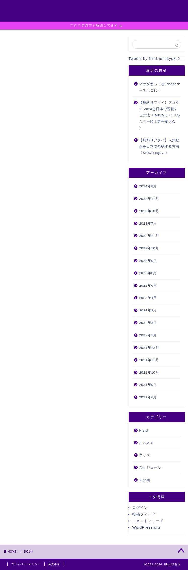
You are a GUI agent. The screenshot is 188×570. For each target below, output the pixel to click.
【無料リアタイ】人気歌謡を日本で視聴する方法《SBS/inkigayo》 (159, 146)
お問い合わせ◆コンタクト (156, 7)
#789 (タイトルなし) (151, 2)
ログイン (140, 507)
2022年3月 (148, 310)
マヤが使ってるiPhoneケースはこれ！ (159, 87)
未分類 (144, 480)
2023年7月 (148, 223)
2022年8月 (148, 273)
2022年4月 (148, 298)
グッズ (144, 455)
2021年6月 (148, 397)
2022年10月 (149, 248)
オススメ (146, 443)
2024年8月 (148, 186)
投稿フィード (144, 514)
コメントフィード (148, 521)
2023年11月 (149, 199)
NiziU (143, 430)
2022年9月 (148, 261)
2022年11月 (149, 236)
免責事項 (54, 564)
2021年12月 (149, 348)
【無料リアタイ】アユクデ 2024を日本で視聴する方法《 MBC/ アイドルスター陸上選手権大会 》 (159, 115)
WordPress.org (146, 527)
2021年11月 (149, 360)
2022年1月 (148, 335)
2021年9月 (148, 385)
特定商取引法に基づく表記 (156, 18)
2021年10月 (149, 372)
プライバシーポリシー (152, 13)
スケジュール (150, 467)
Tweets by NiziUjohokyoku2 (154, 58)
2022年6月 (148, 285)
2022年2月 (148, 322)
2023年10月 (149, 211)
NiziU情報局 (22, 7)
